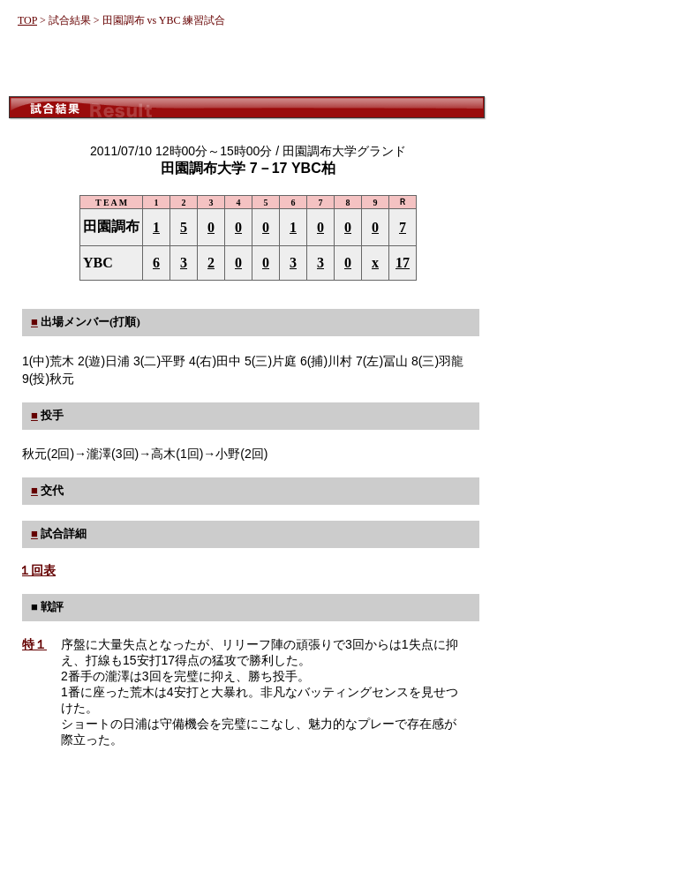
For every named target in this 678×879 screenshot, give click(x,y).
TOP (27, 20)
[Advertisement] (247, 63)
